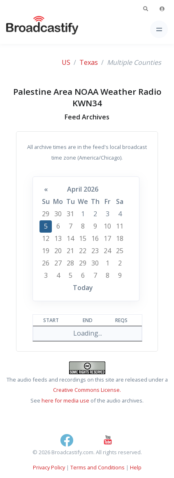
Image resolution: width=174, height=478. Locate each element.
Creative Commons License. (87, 389)
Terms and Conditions (97, 467)
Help (136, 467)
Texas (88, 62)
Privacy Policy (49, 467)
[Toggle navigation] (159, 29)
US (66, 62)
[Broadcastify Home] (29, 29)
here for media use (65, 400)
